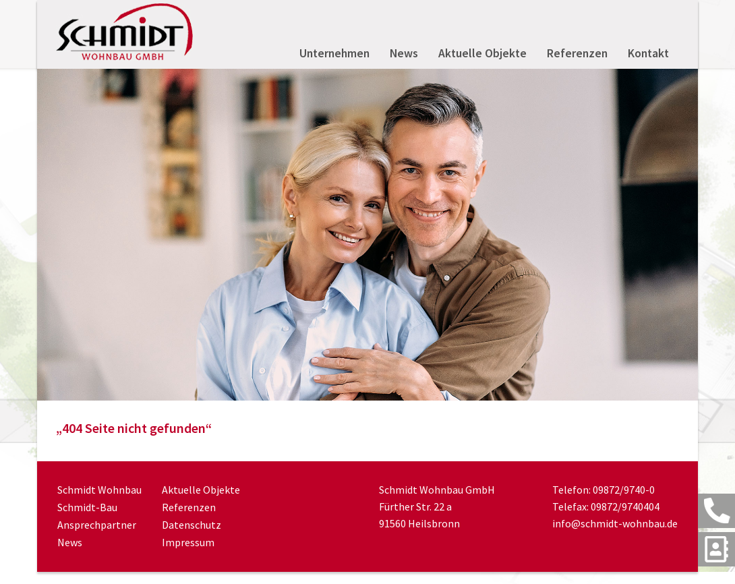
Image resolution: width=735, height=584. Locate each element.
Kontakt (648, 53)
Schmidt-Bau (87, 507)
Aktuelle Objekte (482, 53)
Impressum (188, 542)
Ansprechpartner (96, 524)
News (404, 53)
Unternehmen (334, 53)
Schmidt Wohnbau (99, 489)
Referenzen (577, 53)
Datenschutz (191, 524)
